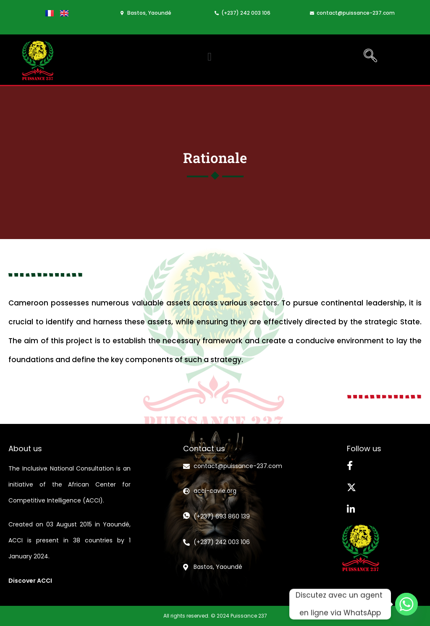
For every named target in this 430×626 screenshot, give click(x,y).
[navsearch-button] (370, 56)
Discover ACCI (30, 580)
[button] (210, 57)
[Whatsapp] (406, 604)
